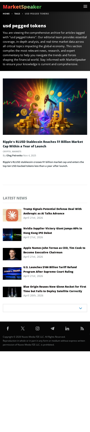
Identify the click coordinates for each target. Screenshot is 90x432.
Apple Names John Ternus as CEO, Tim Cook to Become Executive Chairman (54, 250)
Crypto (7, 151)
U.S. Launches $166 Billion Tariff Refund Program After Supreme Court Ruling (50, 269)
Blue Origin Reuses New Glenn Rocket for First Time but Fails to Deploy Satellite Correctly (54, 289)
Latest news (15, 198)
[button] (85, 6)
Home (6, 13)
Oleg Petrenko (14, 155)
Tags (17, 13)
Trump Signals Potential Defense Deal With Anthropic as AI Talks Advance (52, 211)
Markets (16, 151)
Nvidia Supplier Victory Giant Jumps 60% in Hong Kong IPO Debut (52, 231)
